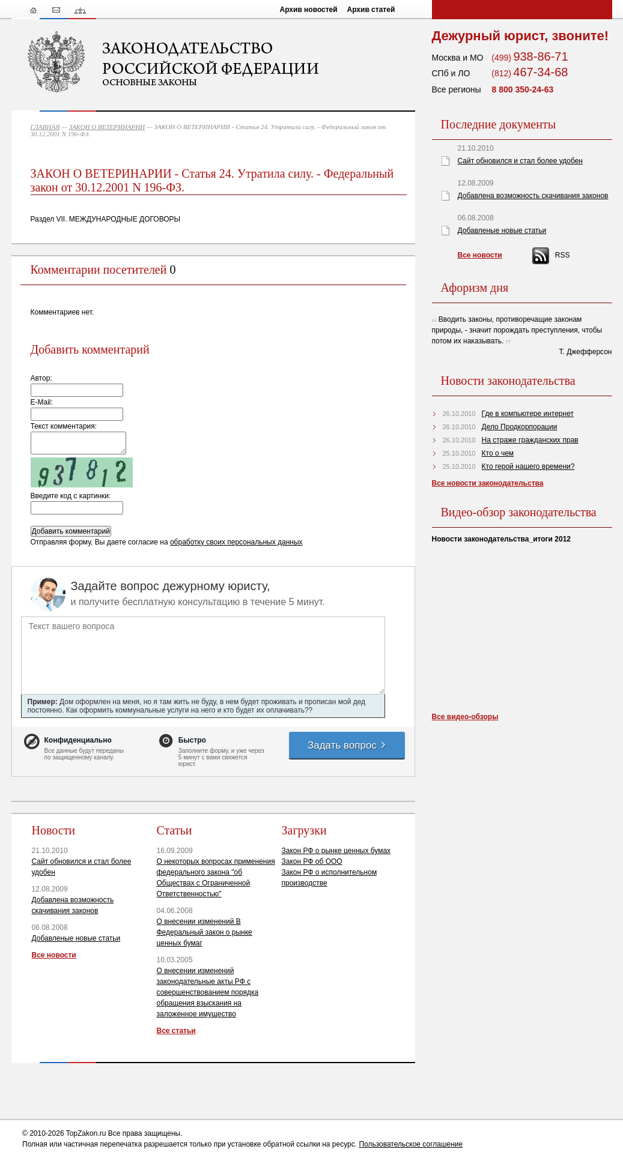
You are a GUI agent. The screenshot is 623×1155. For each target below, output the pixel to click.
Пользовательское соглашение (411, 1144)
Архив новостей (309, 9)
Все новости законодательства (488, 483)
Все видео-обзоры (465, 717)
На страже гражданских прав (530, 440)
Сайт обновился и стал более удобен (520, 161)
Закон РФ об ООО (312, 861)
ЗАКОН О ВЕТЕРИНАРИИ (107, 126)
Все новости (54, 955)
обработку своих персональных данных (236, 542)
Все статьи (176, 1031)
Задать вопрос (347, 745)
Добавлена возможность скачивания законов (533, 195)
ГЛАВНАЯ (45, 126)
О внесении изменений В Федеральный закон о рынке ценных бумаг (204, 932)
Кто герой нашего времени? (528, 466)
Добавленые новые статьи (76, 938)
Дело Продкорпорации (520, 427)
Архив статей (371, 9)
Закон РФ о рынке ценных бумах (336, 850)
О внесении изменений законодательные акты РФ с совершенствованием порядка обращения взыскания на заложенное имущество (208, 992)
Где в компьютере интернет (528, 413)
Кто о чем (498, 453)
